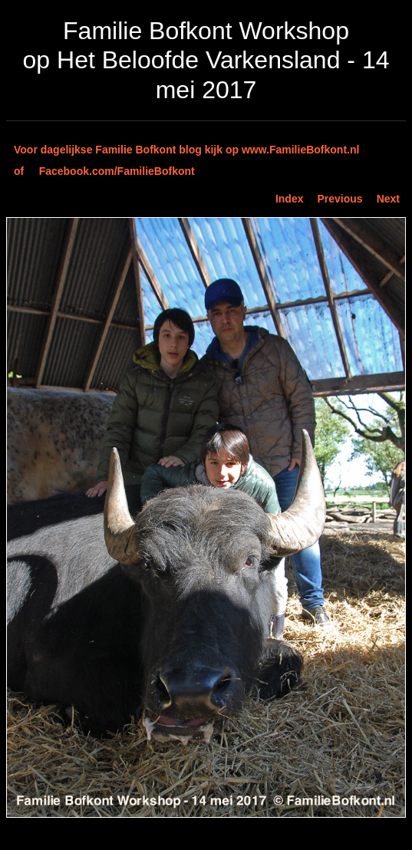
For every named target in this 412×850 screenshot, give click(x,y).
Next (388, 199)
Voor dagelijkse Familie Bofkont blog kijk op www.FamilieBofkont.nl (186, 149)
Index (289, 199)
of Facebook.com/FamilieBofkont (104, 171)
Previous (340, 199)
